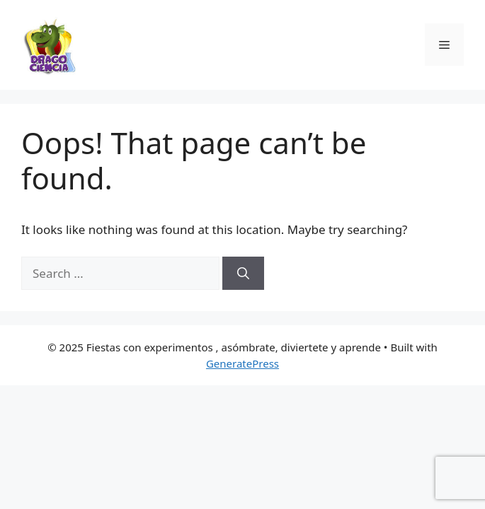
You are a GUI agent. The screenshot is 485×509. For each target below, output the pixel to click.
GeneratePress (242, 363)
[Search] (243, 274)
